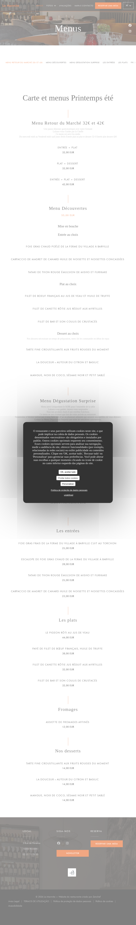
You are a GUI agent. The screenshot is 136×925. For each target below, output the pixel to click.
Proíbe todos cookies (68, 478)
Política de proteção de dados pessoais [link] (69, 490)
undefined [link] (68, 495)
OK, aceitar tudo (68, 472)
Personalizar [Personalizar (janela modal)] (68, 484)
